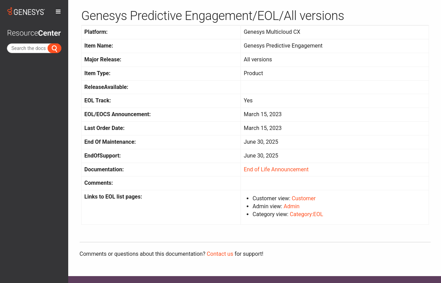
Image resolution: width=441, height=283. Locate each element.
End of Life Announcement (276, 169)
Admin (291, 206)
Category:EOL (306, 214)
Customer (304, 198)
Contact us (220, 254)
